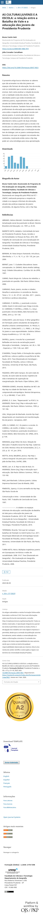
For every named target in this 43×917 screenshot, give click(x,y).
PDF (7, 572)
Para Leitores (7, 800)
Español (6, 780)
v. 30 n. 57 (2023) (22, 8)
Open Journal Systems (11, 817)
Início (4, 8)
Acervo (11, 8)
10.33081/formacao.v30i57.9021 (13, 673)
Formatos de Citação (11, 682)
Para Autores (7, 804)
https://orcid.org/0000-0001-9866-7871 (15, 49)
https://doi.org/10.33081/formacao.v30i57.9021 (20, 67)
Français (6, 783)
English (6, 776)
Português (7, 787)
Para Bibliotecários (9, 807)
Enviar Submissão (11, 762)
